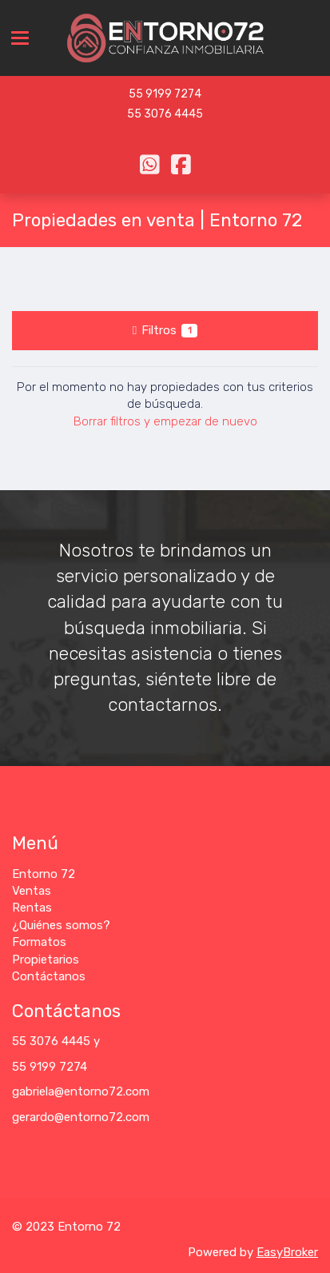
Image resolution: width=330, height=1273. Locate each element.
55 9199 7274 (165, 94)
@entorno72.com (101, 1091)
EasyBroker (287, 1252)
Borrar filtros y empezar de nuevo (165, 421)
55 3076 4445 (165, 114)
